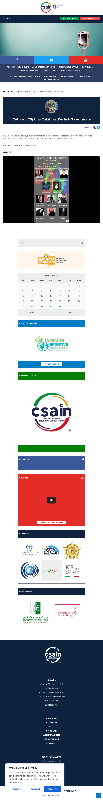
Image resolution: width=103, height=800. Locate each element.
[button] (82, 243)
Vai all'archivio (51, 364)
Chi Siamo (51, 718)
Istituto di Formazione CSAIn (23, 76)
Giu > (70, 312)
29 (42, 306)
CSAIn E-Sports (66, 76)
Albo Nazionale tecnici (43, 67)
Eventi (51, 727)
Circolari (51, 731)
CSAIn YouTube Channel (51, 523)
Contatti (51, 743)
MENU (7, 18)
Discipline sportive (68, 67)
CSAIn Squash (84, 76)
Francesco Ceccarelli (51, 761)
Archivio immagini (29, 70)
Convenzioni (51, 739)
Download (87, 67)
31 (60, 306)
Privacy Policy (51, 795)
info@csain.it (51, 705)
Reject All (35, 789)
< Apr (32, 312)
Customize (17, 789)
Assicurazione (51, 735)
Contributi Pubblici (71, 70)
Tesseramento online (18, 67)
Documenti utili (51, 79)
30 (51, 306)
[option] (51, 189)
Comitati (51, 722)
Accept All (52, 789)
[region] (34, 779)
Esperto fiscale (50, 70)
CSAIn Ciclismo (49, 76)
